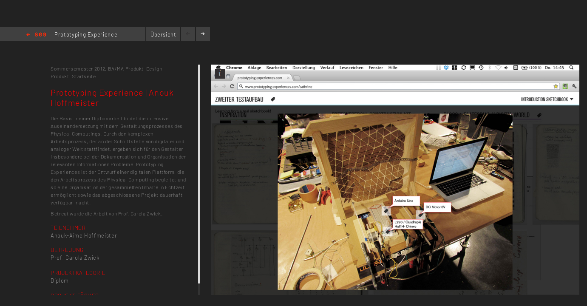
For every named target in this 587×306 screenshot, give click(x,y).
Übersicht (163, 34)
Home (36, 35)
